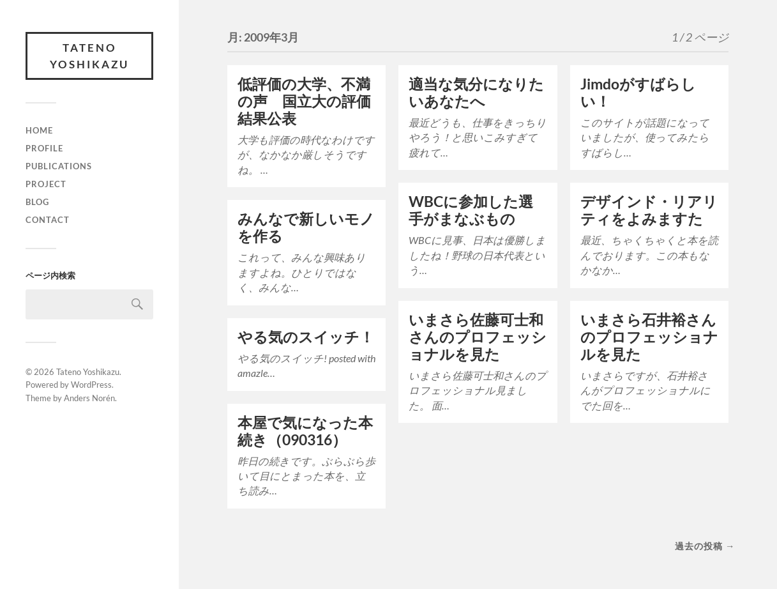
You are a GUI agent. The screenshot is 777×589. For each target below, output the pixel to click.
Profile (44, 148)
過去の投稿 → (705, 545)
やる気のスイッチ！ (306, 337)
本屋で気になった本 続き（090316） (313, 431)
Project (46, 184)
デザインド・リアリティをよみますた (649, 210)
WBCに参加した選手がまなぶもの (471, 210)
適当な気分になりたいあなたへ (476, 92)
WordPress (91, 384)
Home (39, 130)
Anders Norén (89, 398)
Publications (59, 166)
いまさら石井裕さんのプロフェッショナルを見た (649, 337)
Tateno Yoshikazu (89, 56)
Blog (37, 202)
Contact (48, 220)
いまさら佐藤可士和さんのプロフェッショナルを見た (478, 337)
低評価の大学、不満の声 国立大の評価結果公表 (304, 101)
